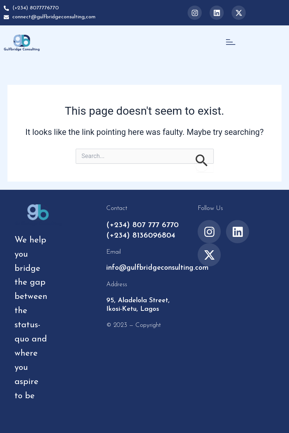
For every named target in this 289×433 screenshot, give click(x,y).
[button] (230, 43)
